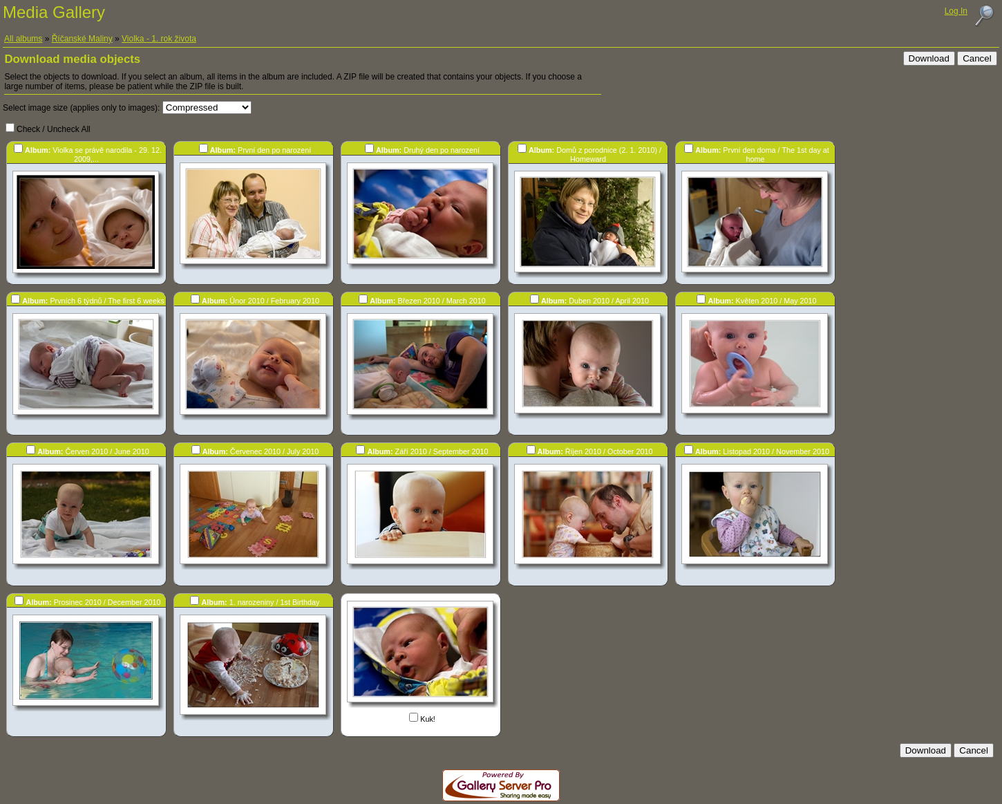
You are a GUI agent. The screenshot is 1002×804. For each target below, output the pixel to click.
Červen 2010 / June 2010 (93, 451)
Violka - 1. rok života (159, 39)
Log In (956, 11)
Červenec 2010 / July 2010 (260, 451)
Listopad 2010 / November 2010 (762, 451)
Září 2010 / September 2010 (427, 451)
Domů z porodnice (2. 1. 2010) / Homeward (595, 154)
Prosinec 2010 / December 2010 (93, 602)
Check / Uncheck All (54, 129)
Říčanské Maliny (82, 39)
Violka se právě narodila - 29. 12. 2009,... (93, 154)
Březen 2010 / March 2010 (427, 301)
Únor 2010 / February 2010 (260, 301)
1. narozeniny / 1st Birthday (260, 602)
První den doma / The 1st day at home (762, 154)
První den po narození (260, 150)
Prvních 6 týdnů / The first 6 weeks (93, 301)
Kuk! (427, 719)
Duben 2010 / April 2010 (595, 301)
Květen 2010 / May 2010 (762, 301)
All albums (23, 39)
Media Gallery (54, 12)
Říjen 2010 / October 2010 (595, 451)
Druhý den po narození (428, 150)
